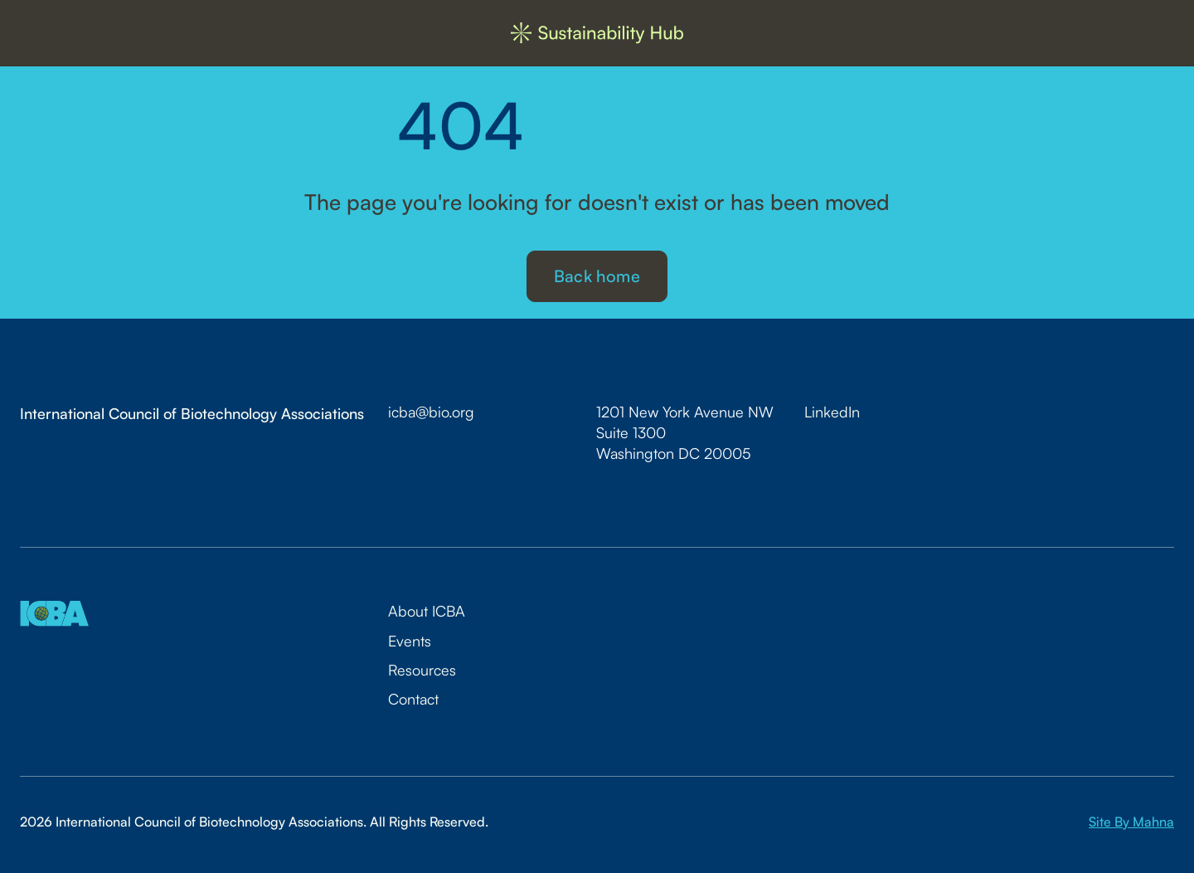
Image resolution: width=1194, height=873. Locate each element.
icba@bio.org (431, 411)
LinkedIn (832, 411)
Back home (597, 276)
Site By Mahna (1131, 821)
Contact (413, 699)
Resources (422, 670)
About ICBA (426, 611)
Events (409, 641)
